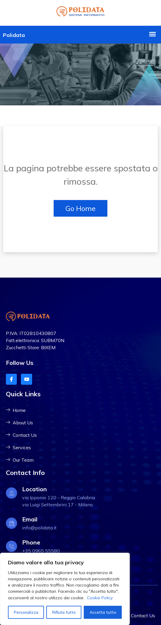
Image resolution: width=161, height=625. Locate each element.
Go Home (80, 208)
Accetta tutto (103, 612)
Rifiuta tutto (64, 612)
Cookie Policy (100, 597)
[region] (65, 589)
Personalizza (26, 612)
